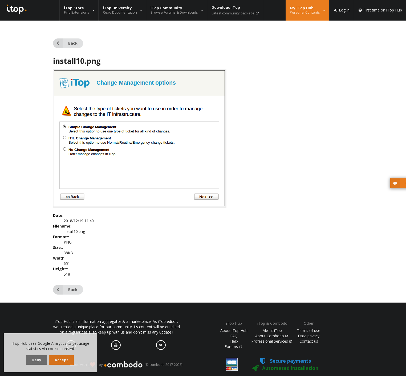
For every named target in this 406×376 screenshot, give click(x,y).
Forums (233, 346)
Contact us (308, 341)
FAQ (234, 335)
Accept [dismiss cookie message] (61, 359)
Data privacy (308, 335)
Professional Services (271, 341)
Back (65, 43)
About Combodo (271, 335)
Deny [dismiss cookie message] (36, 359)
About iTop (272, 330)
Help (234, 341)
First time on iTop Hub (380, 10)
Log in (342, 10)
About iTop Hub (233, 330)
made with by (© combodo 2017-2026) (126, 365)
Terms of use (308, 330)
